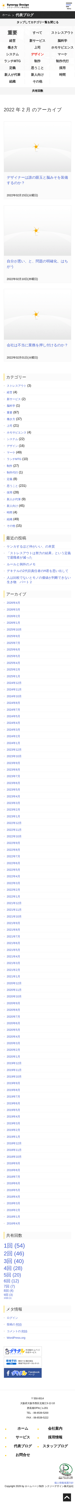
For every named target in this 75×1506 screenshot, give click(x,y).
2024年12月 (14, 682)
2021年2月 (13, 969)
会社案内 (55, 1428)
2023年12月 (14, 749)
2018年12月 (14, 1143)
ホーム (6, 14)
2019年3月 (13, 1123)
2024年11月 (14, 689)
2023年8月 (13, 769)
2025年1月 (13, 676)
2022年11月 (14, 829)
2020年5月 (13, 1029)
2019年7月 (13, 1096)
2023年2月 (13, 809)
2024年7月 (13, 709)
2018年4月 (13, 1196)
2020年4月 (13, 1036)
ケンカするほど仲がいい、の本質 (31, 546)
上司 (37, 47)
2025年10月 (14, 629)
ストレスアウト (62, 32)
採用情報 (55, 1437)
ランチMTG (12, 61)
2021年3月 (13, 963)
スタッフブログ (55, 1446)
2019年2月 (13, 1129)
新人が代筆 (12, 74)
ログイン (12, 1317)
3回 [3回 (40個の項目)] (14, 1261)
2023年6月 (13, 783)
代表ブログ (25, 15)
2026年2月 (13, 616)
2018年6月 (13, 1183)
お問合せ (23, 1455)
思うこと (37, 68)
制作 (37, 61)
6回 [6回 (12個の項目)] (11, 1281)
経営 (12, 40)
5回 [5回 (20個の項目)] (12, 1275)
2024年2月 (13, 736)
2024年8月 (13, 702)
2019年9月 (13, 1083)
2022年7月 (13, 856)
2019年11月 (14, 1070)
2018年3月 (13, 1203)
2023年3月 (13, 803)
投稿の (14, 1324)
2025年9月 (13, 636)
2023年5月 (13, 789)
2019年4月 (13, 1116)
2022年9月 (13, 843)
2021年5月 (13, 949)
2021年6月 (13, 943)
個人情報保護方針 (64, 1482)
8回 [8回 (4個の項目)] (9, 1290)
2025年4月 (13, 662)
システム (12, 54)
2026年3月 (13, 609)
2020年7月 (13, 1016)
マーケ (62, 54)
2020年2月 (13, 1049)
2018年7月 (13, 1176)
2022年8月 (13, 849)
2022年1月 (13, 896)
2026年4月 (13, 602)
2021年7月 (13, 936)
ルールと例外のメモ (21, 564)
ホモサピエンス (62, 47)
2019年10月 (14, 1076)
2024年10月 (14, 696)
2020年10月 (14, 996)
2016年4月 (13, 1223)
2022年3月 (13, 883)
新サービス (37, 40)
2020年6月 (13, 1023)
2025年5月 (13, 656)
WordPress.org (16, 1337)
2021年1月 (13, 976)
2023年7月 (13, 776)
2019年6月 (13, 1103)
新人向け (37, 74)
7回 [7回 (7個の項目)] (9, 1286)
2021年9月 (13, 923)
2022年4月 (13, 876)
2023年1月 (13, 816)
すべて (37, 32)
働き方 (12, 47)
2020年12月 (14, 983)
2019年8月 (13, 1090)
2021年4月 (13, 956)
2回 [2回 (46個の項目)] (14, 1253)
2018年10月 (14, 1156)
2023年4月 (13, 796)
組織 (12, 81)
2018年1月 (13, 1216)
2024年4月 (13, 722)
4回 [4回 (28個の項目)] (13, 1268)
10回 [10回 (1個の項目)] (8, 1298)
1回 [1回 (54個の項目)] (14, 1245)
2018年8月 (13, 1170)
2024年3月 (13, 729)
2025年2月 (13, 669)
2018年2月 (13, 1210)
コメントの (17, 1331)
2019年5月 (13, 1110)
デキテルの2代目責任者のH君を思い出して (37, 571)
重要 (12, 32)
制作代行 (62, 61)
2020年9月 (13, 1003)
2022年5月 (13, 869)
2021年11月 (14, 909)
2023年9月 (13, 763)
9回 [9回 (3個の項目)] (8, 1294)
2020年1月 (13, 1056)
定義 (12, 68)
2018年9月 (13, 1163)
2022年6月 (13, 863)
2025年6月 (13, 649)
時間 (62, 74)
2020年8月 (13, 1009)
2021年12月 (14, 903)
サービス (23, 1437)
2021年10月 (14, 916)
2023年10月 (14, 756)
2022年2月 (13, 889)
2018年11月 (14, 1149)
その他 (37, 81)
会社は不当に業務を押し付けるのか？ (37, 345)
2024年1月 (13, 743)
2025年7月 (13, 642)
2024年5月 (13, 716)
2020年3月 (13, 1043)
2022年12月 (14, 823)
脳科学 (62, 40)
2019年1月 (13, 1136)
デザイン (37, 54)
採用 (62, 68)
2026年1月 (13, 622)
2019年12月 (14, 1063)
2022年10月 (14, 836)
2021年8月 (13, 929)
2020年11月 (14, 989)
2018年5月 (13, 1190)
